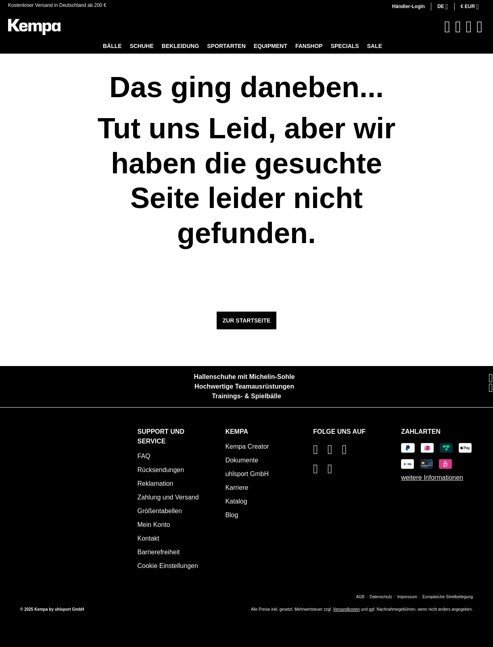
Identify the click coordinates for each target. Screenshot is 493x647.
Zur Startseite (247, 320)
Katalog (236, 501)
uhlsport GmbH (247, 473)
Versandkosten (346, 609)
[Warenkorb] (479, 27)
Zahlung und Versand (168, 497)
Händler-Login (408, 6)
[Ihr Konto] (469, 27)
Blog (231, 515)
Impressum (407, 597)
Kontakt (148, 538)
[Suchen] (447, 27)
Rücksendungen (161, 469)
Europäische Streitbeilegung (447, 597)
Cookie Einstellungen (168, 565)
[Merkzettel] (458, 27)
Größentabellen (160, 511)
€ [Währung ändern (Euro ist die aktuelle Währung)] (468, 6)
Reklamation (155, 483)
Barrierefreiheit (159, 552)
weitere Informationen (432, 477)
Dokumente (241, 460)
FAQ (144, 456)
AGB (360, 597)
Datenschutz (381, 597)
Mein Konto (154, 524)
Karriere (236, 487)
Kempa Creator (247, 446)
